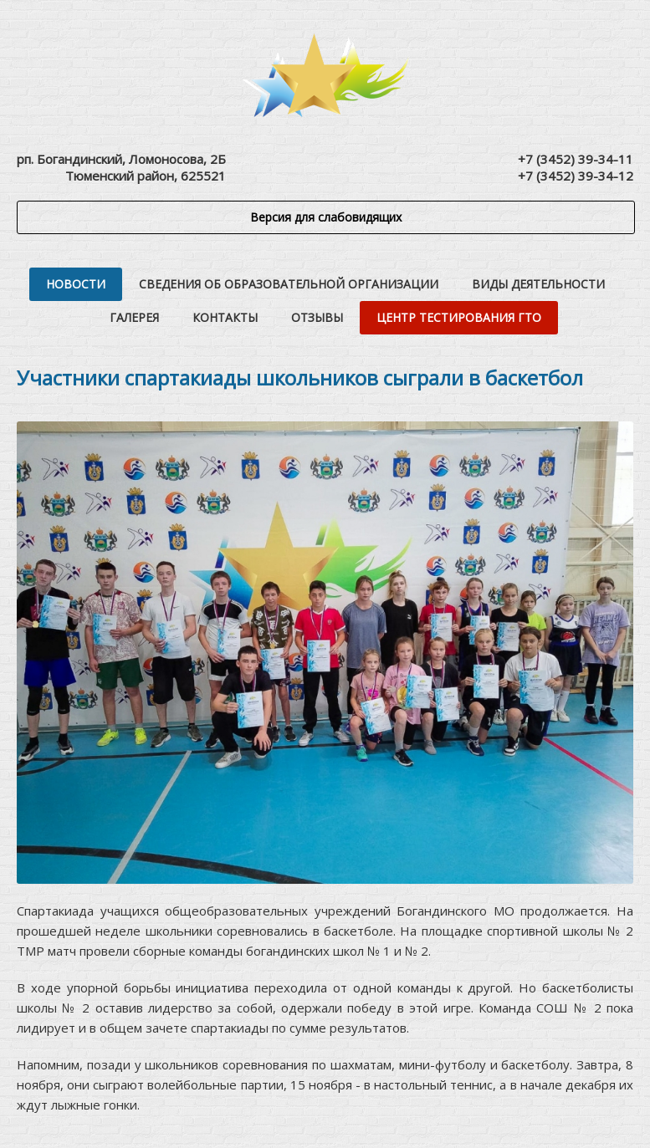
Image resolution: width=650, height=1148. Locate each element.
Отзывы (317, 317)
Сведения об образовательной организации (288, 284)
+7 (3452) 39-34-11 (575, 159)
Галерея (134, 317)
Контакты (225, 317)
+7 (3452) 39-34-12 (575, 175)
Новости (75, 284)
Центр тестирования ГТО (458, 317)
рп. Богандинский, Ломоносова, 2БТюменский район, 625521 (121, 167)
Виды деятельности (538, 284)
